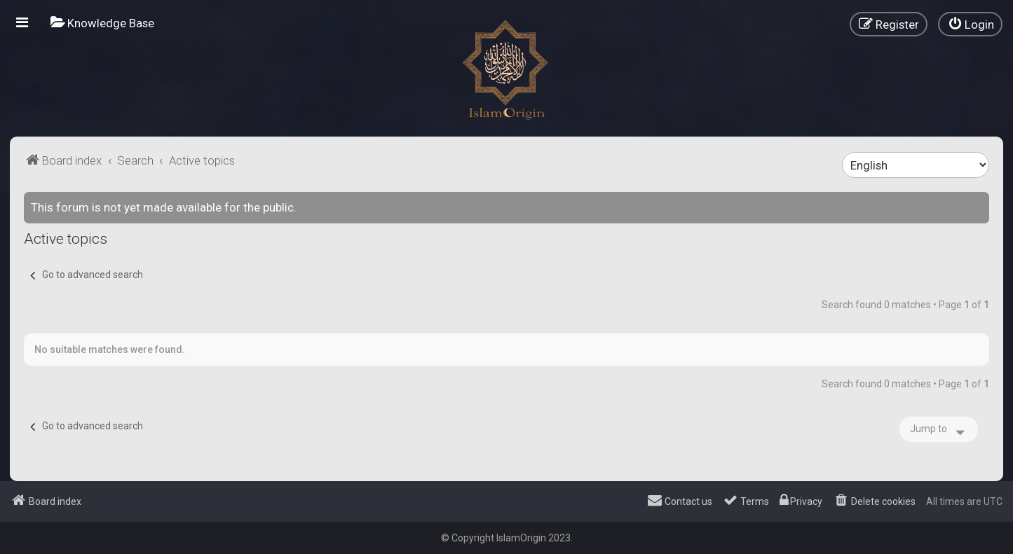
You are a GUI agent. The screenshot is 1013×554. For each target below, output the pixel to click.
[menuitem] (102, 23)
